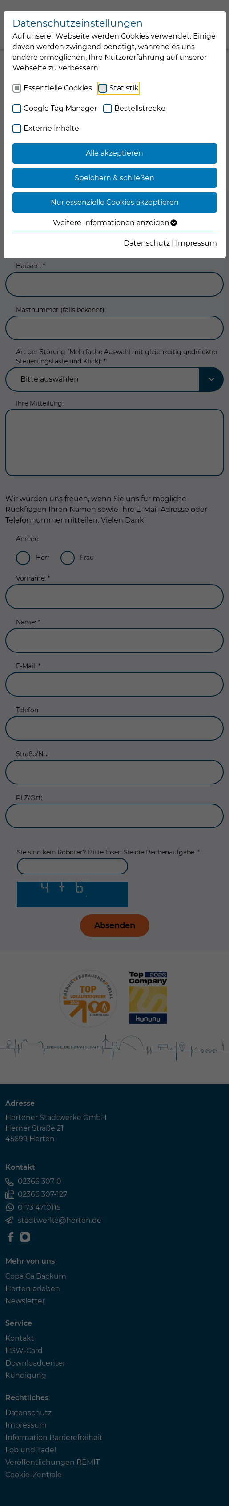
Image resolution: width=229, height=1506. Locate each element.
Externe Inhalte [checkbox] (51, 128)
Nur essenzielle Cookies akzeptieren (115, 202)
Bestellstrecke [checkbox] (139, 108)
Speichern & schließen (114, 178)
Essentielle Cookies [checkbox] (58, 88)
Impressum (196, 243)
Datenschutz (147, 243)
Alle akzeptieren (114, 153)
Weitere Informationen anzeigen (114, 223)
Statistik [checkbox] (124, 88)
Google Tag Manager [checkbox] (60, 108)
